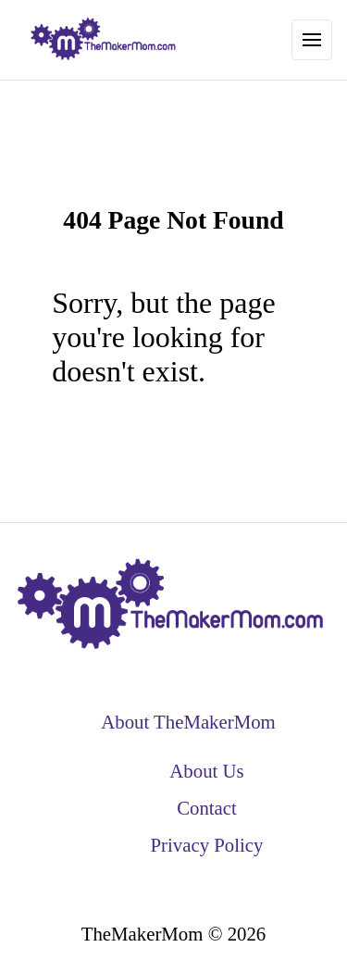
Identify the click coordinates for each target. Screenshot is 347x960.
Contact (207, 807)
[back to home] (103, 40)
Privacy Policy (207, 844)
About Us (206, 770)
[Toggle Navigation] (311, 39)
